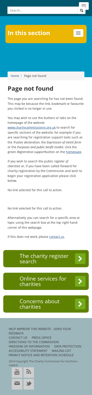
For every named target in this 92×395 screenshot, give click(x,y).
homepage (73, 152)
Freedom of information (29, 346)
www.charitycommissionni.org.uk (32, 127)
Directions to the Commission (34, 342)
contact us (56, 237)
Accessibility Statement (28, 351)
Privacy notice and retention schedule (41, 355)
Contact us (18, 337)
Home (15, 76)
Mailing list (61, 351)
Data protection (67, 346)
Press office (42, 337)
